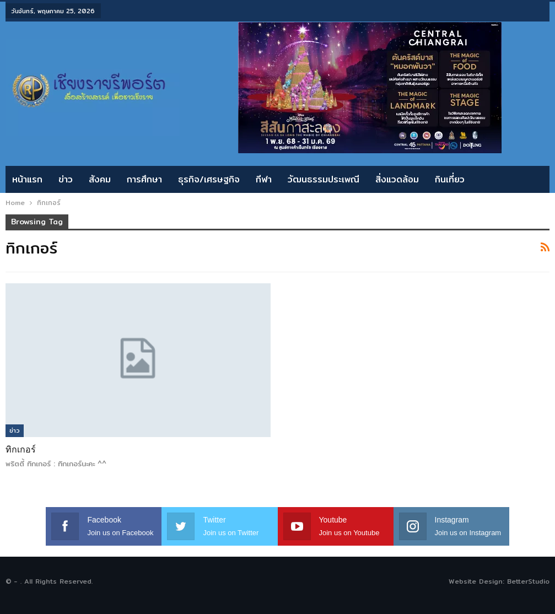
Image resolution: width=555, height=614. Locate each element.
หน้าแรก (27, 179)
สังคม (100, 179)
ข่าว (65, 179)
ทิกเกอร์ (21, 449)
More (492, 179)
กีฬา (264, 179)
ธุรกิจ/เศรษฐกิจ (209, 179)
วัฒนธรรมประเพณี (323, 179)
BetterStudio (528, 581)
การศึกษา (144, 179)
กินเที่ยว (450, 179)
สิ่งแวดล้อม (397, 179)
